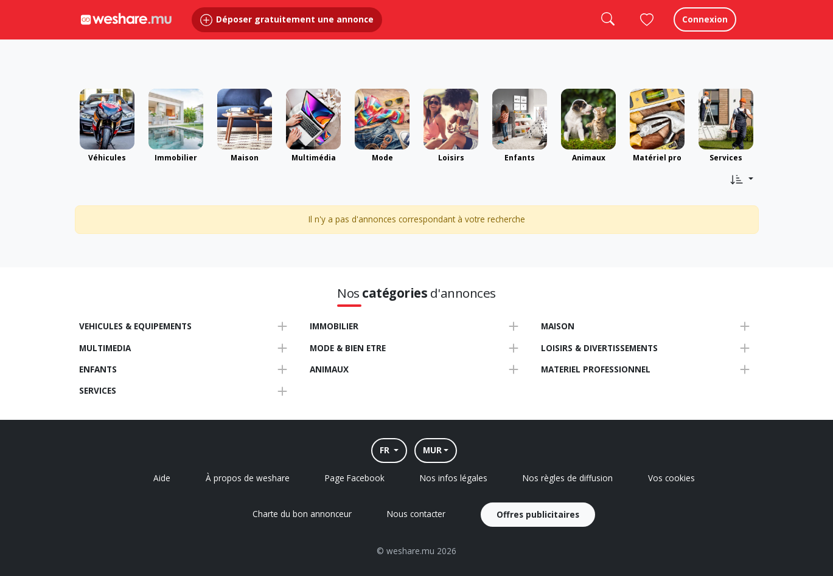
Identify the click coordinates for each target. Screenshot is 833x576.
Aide (161, 478)
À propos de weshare (248, 478)
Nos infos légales (453, 478)
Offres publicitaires (538, 514)
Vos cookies (671, 478)
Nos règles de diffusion (568, 478)
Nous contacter (416, 513)
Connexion (705, 30)
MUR (432, 450)
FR (386, 450)
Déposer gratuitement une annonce (287, 30)
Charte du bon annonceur (302, 513)
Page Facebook (355, 478)
